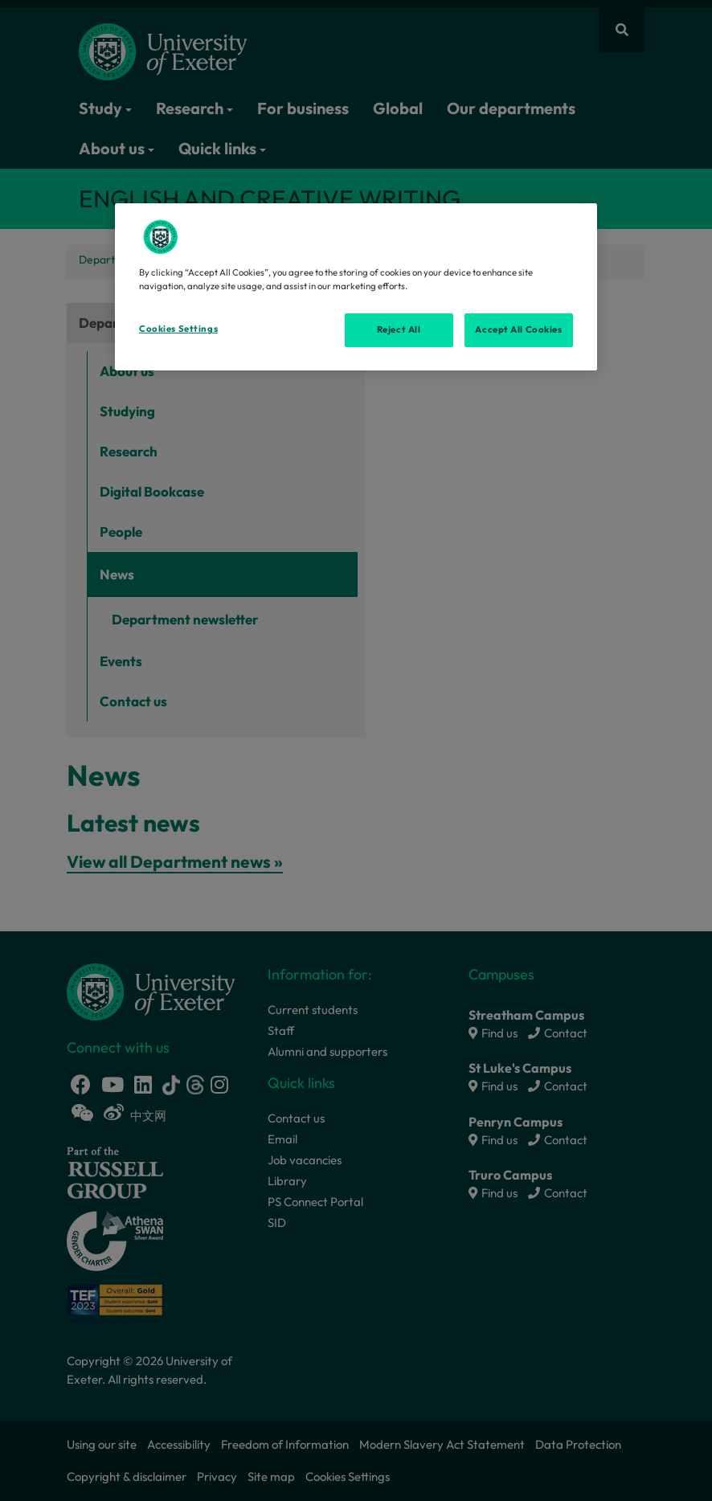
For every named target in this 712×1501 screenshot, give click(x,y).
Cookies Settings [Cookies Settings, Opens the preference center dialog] (178, 328)
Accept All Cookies (518, 329)
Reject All (399, 329)
